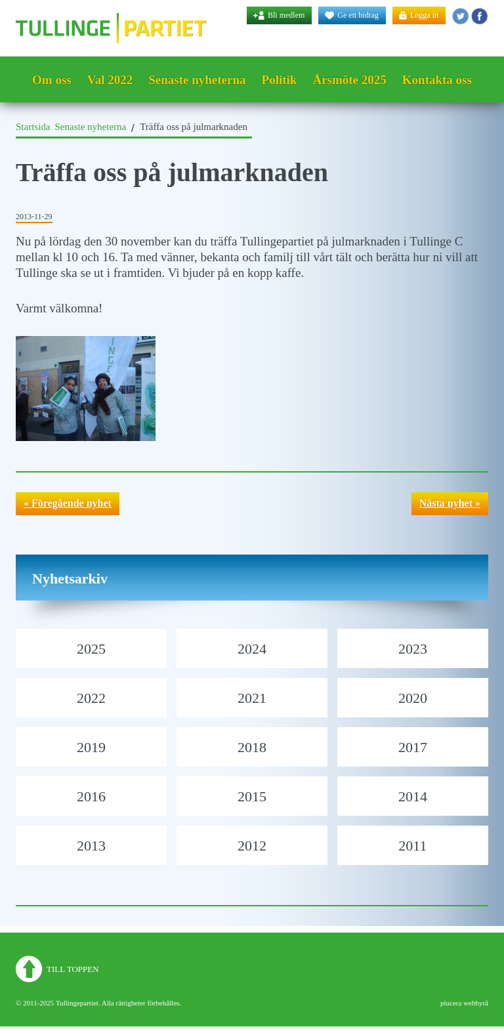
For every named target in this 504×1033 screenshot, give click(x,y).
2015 (252, 796)
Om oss (52, 80)
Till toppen (73, 969)
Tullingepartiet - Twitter (460, 16)
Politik (279, 80)
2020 (412, 698)
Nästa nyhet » (449, 503)
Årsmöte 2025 (349, 80)
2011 (412, 845)
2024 (252, 649)
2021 (252, 698)
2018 (252, 747)
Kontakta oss (437, 80)
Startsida (33, 126)
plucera (450, 1003)
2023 (412, 649)
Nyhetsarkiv (70, 578)
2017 (412, 747)
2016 (91, 796)
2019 (91, 747)
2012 (252, 845)
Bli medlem (286, 15)
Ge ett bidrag (358, 15)
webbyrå (475, 1003)
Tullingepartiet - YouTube (479, 16)
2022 (91, 698)
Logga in (424, 15)
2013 (91, 845)
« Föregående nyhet (68, 503)
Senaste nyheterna (196, 80)
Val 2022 (110, 80)
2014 (412, 796)
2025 (91, 649)
